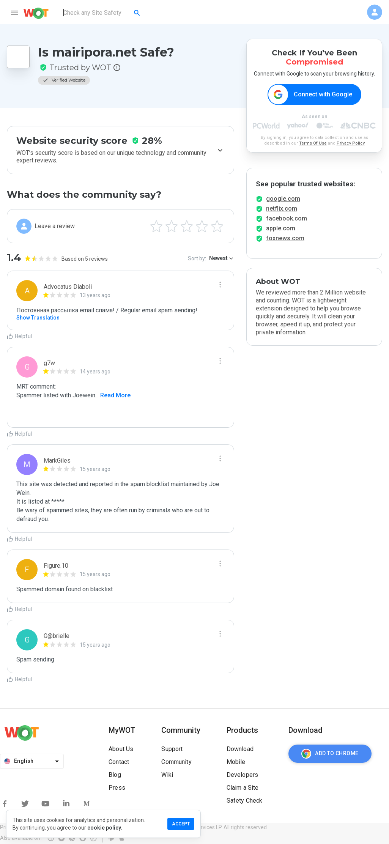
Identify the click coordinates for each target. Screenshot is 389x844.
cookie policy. (104, 828)
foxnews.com (285, 238)
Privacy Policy (351, 143)
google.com (283, 198)
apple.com (280, 228)
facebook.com (286, 218)
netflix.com (281, 208)
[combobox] (102, 12)
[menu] (14, 13)
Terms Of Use (313, 143)
